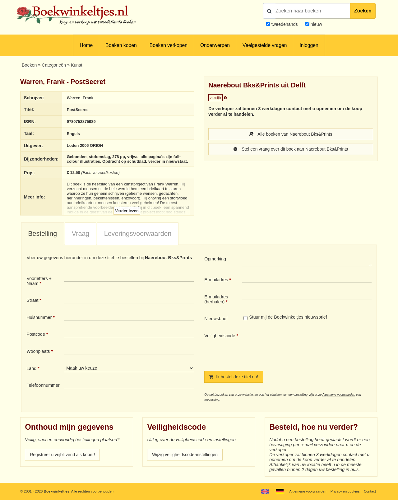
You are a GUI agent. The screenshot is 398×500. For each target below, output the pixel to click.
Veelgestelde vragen (265, 45)
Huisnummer (39, 317)
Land (31, 368)
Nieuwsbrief (216, 318)
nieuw (315, 24)
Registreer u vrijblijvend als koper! (63, 454)
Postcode (35, 334)
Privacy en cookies (344, 491)
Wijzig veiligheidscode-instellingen (185, 454)
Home (86, 45)
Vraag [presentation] (80, 233)
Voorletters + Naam (39, 281)
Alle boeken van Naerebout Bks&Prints (290, 134)
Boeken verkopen (168, 45)
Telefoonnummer (42, 385)
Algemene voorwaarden (338, 394)
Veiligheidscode (219, 335)
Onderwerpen (215, 45)
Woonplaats (38, 351)
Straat (32, 300)
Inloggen (308, 45)
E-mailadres (216, 279)
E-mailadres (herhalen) (216, 299)
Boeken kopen (121, 45)
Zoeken (363, 10)
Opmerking (215, 258)
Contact (370, 491)
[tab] (42, 234)
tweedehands (284, 24)
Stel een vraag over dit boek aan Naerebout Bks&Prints (290, 149)
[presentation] (294, 347)
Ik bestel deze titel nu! (234, 377)
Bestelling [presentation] (42, 233)
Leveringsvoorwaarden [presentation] (138, 233)
